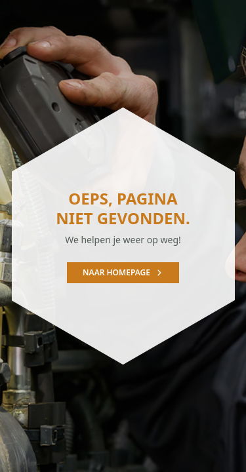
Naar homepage (123, 272)
